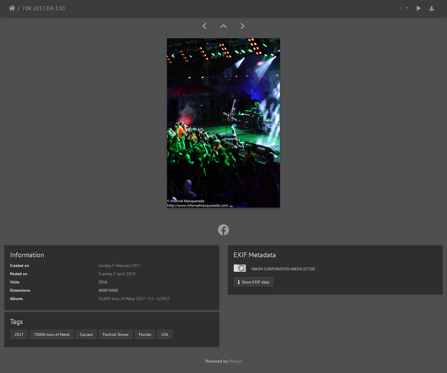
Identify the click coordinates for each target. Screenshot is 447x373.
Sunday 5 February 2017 (119, 265)
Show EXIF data (253, 282)
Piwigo (235, 361)
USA (164, 334)
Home (12, 8)
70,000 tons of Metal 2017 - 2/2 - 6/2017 (134, 298)
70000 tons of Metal (52, 334)
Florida (145, 334)
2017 (19, 334)
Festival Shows (116, 334)
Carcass (86, 334)
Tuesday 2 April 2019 (116, 273)
